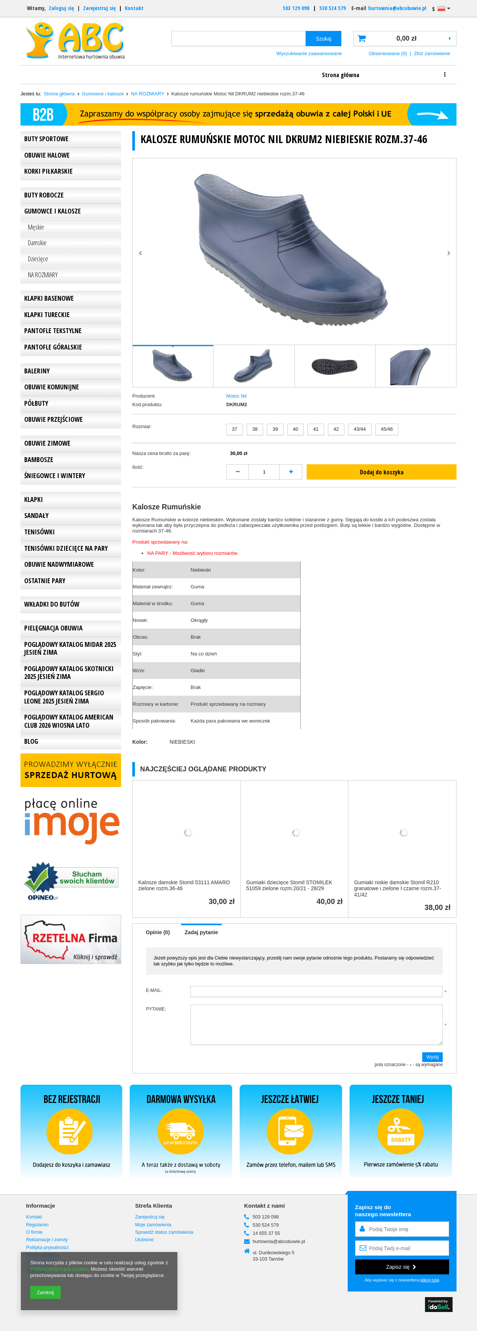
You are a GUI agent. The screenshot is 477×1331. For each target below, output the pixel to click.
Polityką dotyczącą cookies (59, 1269)
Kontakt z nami (264, 1205)
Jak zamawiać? (202, 74)
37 (234, 429)
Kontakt (134, 8)
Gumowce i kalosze (103, 94)
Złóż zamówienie (432, 53)
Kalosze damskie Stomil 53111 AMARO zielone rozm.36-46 (184, 885)
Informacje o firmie (129, 74)
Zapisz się (401, 1267)
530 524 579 (332, 8)
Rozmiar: (142, 426)
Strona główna (55, 74)
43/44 (360, 429)
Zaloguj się (61, 8)
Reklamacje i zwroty (349, 74)
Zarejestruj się (100, 8)
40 (295, 429)
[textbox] (238, 38)
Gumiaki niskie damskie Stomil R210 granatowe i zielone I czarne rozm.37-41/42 (397, 888)
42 (336, 429)
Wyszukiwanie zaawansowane (309, 53)
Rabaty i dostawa (276, 74)
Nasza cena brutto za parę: (161, 453)
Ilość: (137, 467)
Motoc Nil (236, 396)
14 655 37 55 (266, 1233)
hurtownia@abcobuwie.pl (397, 8)
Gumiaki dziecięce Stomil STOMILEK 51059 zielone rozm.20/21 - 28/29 (289, 885)
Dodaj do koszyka (382, 472)
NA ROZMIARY (147, 94)
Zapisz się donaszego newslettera (383, 1210)
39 (275, 429)
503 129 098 (296, 8)
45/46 (387, 429)
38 (255, 429)
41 (315, 429)
